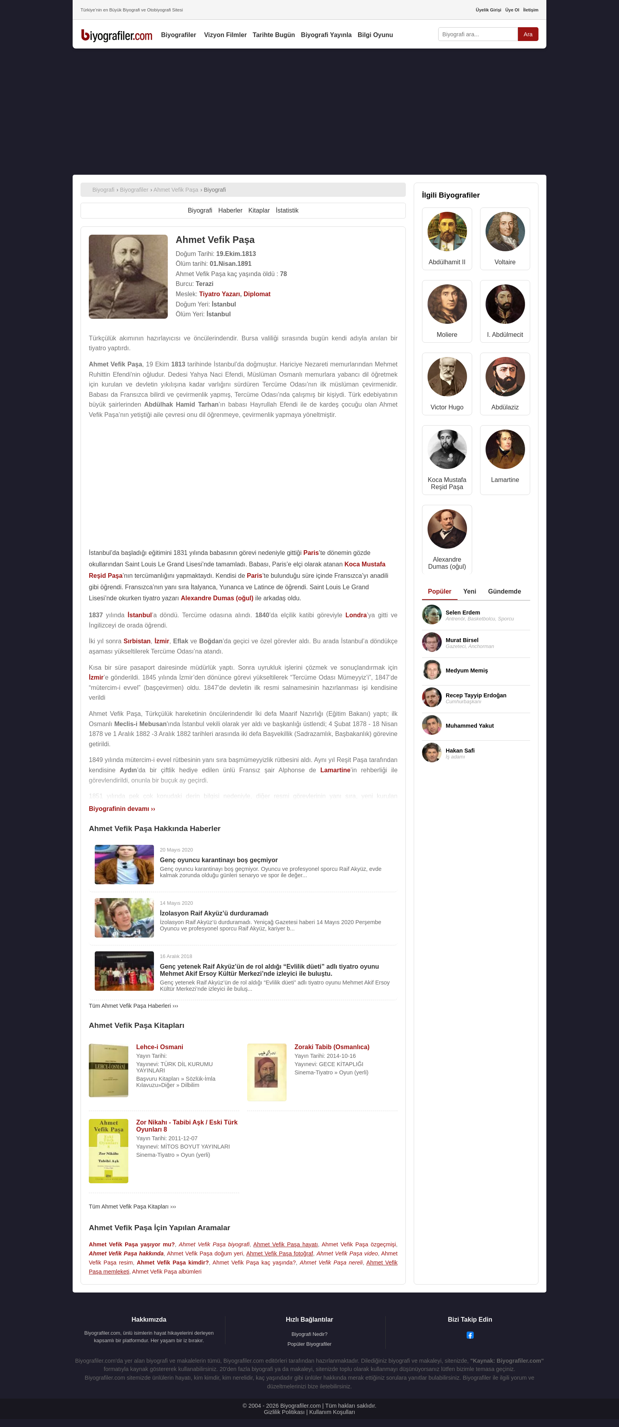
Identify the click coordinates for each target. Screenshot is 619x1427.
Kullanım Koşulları (332, 1412)
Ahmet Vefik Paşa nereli (331, 1262)
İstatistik (287, 210)
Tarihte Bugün (274, 35)
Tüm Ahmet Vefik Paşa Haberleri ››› (133, 1006)
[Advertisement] (309, 111)
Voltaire (505, 262)
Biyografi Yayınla (326, 35)
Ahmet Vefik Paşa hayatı (285, 1244)
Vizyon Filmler (225, 35)
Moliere (447, 334)
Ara (528, 34)
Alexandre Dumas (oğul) (447, 563)
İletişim (530, 9)
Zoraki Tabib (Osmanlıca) (332, 1047)
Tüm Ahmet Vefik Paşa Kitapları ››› (132, 1206)
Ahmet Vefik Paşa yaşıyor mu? (132, 1244)
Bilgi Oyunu (375, 35)
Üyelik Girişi (488, 9)
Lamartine (505, 479)
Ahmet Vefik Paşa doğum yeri (205, 1253)
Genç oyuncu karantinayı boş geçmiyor (219, 860)
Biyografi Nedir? (309, 1334)
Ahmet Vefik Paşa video (347, 1253)
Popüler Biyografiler (309, 1344)
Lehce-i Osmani (159, 1047)
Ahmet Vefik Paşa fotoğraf (279, 1253)
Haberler (230, 210)
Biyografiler (178, 35)
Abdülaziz (505, 407)
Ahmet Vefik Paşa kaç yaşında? (254, 1262)
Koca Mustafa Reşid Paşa (447, 483)
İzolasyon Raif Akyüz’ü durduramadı (214, 913)
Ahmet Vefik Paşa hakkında (126, 1253)
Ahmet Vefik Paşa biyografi (214, 1244)
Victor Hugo (447, 407)
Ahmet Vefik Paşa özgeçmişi (359, 1244)
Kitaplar (259, 210)
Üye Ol (512, 9)
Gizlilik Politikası (284, 1412)
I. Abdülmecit (505, 334)
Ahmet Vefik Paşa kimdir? (173, 1262)
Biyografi (200, 210)
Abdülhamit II (447, 262)
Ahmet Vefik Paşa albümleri (167, 1271)
